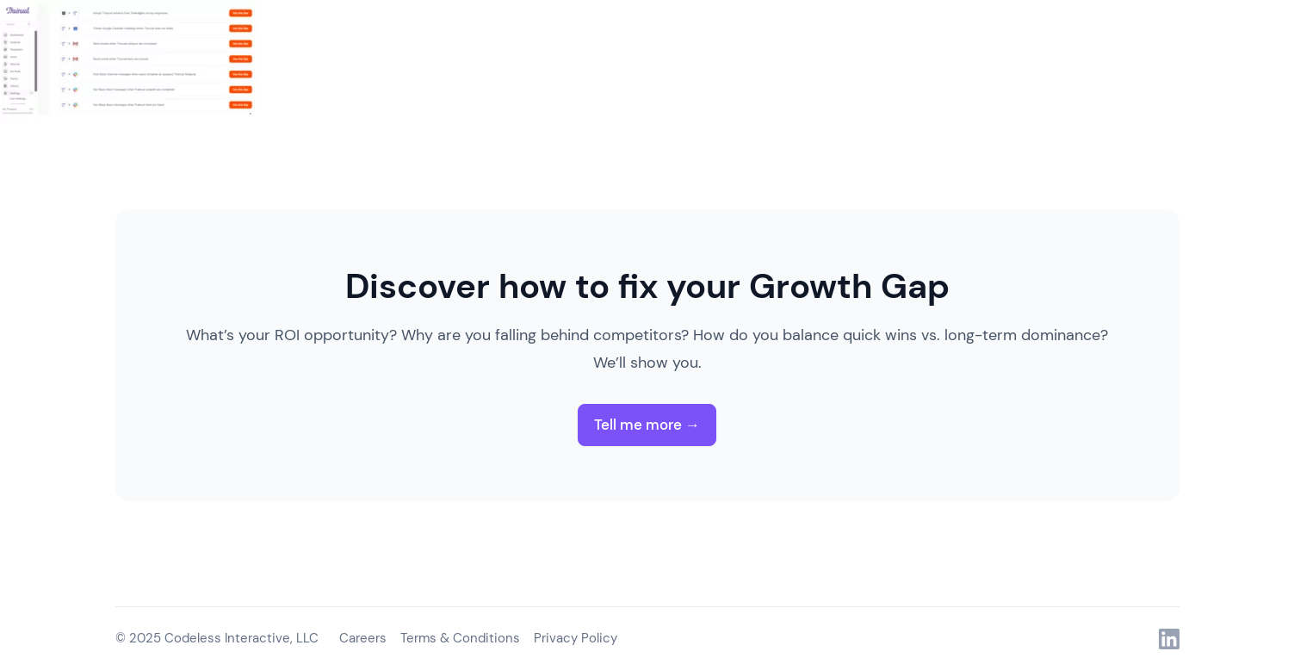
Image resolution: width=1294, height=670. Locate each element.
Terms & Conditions (460, 638)
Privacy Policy (575, 638)
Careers (363, 638)
